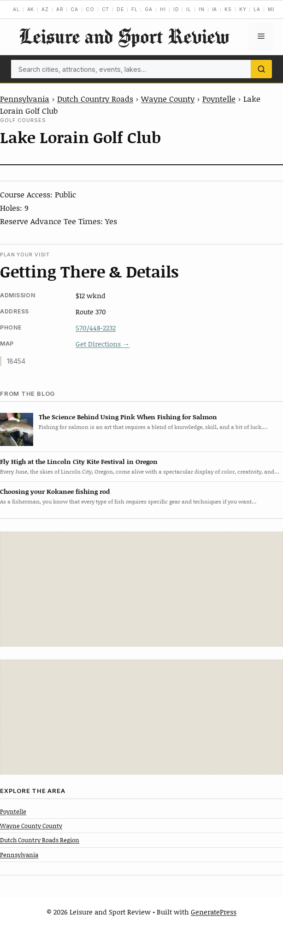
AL (16, 9)
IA (215, 9)
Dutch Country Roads (95, 98)
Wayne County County (31, 826)
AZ (45, 9)
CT (106, 9)
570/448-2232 (96, 328)
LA (257, 9)
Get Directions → (103, 344)
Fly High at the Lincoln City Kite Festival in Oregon (79, 461)
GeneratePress (213, 912)
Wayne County (168, 98)
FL (134, 9)
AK (31, 9)
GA (149, 9)
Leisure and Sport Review (124, 36)
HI (163, 9)
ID (176, 9)
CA (74, 9)
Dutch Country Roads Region (39, 840)
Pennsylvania (24, 98)
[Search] (261, 69)
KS (228, 9)
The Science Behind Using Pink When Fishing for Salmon (128, 417)
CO (90, 9)
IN (202, 9)
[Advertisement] (141, 589)
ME (272, 9)
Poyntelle (219, 98)
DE (120, 9)
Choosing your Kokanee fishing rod (55, 491)
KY (243, 9)
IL (188, 9)
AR (60, 9)
